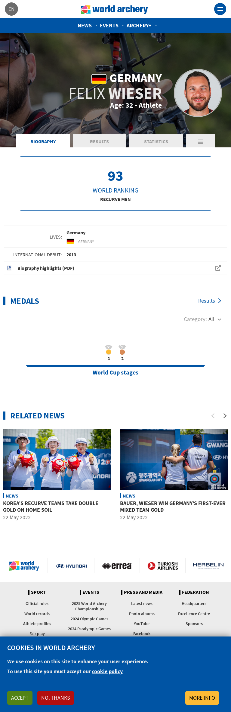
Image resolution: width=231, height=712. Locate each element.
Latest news (141, 603)
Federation (195, 592)
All (211, 318)
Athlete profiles (37, 623)
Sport (38, 592)
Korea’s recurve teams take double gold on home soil (50, 506)
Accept (20, 697)
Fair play (37, 633)
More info (202, 697)
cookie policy (107, 671)
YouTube (141, 623)
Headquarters (194, 603)
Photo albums (142, 613)
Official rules (37, 603)
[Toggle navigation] (220, 9)
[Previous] (213, 416)
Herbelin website (208, 565)
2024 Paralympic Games (89, 628)
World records (37, 613)
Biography (43, 141)
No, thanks (55, 697)
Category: (195, 318)
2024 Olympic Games (89, 618)
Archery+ (139, 25)
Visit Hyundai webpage (71, 565)
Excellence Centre (194, 613)
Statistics (156, 141)
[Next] (225, 416)
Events (109, 25)
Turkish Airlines (162, 565)
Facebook (141, 633)
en (11, 8)
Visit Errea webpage (117, 565)
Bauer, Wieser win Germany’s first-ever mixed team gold (173, 506)
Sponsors (194, 623)
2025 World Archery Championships (89, 606)
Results (99, 141)
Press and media (143, 592)
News (85, 25)
